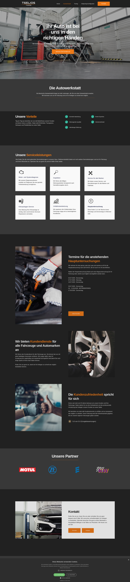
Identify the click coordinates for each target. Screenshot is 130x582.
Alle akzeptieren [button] (59, 574)
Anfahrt (88, 533)
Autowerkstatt (67, 3)
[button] (65, 578)
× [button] (128, 559)
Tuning (76, 3)
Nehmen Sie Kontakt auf (63, 51)
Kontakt (103, 3)
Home (58, 3)
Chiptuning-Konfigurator (87, 3)
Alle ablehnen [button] (71, 574)
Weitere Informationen (65, 567)
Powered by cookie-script (65, 580)
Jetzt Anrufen (76, 316)
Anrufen (74, 533)
